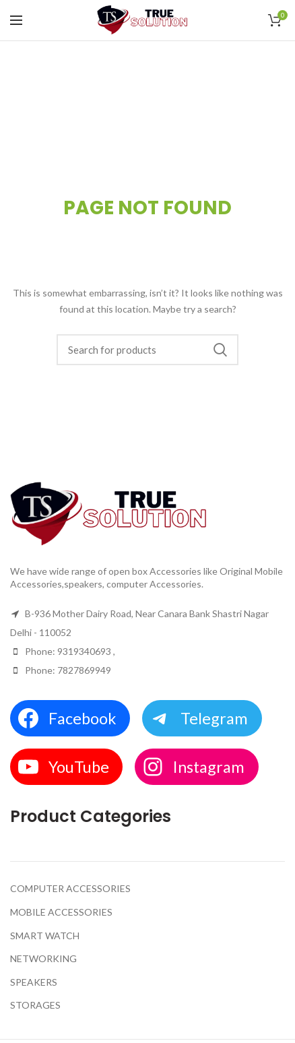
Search (220, 349)
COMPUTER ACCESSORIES (70, 888)
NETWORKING (43, 958)
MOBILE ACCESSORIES (61, 912)
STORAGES (35, 1005)
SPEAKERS (33, 982)
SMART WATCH (44, 935)
